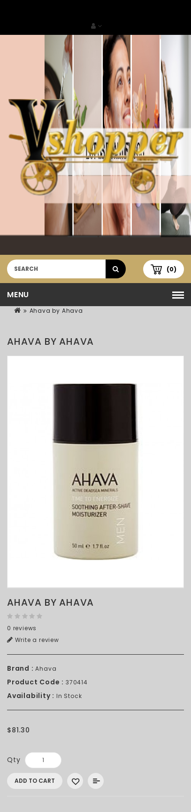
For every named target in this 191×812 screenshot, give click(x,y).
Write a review (33, 640)
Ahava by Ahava (56, 311)
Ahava (45, 669)
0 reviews (22, 628)
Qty (13, 759)
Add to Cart (35, 781)
